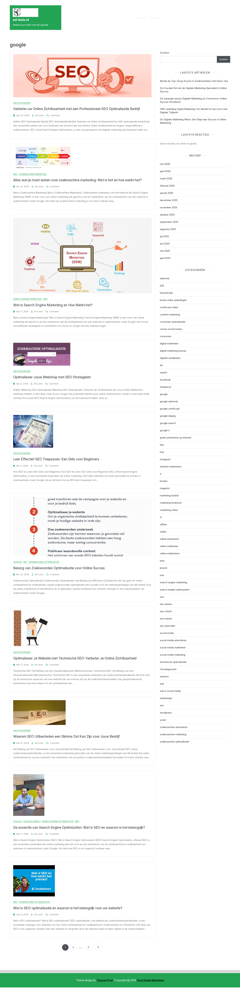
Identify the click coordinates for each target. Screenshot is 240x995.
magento (165, 488)
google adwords (169, 401)
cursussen (165, 336)
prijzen (163, 567)
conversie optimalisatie (172, 321)
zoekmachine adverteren (173, 727)
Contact (156, 17)
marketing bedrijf (169, 495)
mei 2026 (165, 164)
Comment (55, 115)
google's (165, 430)
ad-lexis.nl (21, 20)
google (17, 565)
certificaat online (169, 307)
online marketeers (170, 553)
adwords (165, 278)
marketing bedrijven (171, 502)
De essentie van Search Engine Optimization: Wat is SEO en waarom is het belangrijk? (79, 834)
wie (162, 705)
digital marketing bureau (173, 350)
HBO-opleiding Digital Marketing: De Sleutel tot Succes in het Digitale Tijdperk (193, 110)
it (160, 473)
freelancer (165, 386)
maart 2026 (166, 178)
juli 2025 (164, 236)
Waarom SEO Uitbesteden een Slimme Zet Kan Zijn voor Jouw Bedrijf (66, 742)
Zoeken (164, 52)
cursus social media (171, 329)
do (161, 365)
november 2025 (168, 207)
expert (163, 372)
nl (161, 517)
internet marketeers (171, 466)
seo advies (166, 604)
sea (162, 575)
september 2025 (169, 221)
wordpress (166, 712)
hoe (162, 452)
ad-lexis (39, 115)
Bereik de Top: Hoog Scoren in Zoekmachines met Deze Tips (194, 81)
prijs (162, 560)
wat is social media (170, 690)
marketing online (169, 509)
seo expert (166, 618)
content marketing (170, 314)
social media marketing (172, 654)
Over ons (141, 17)
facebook (165, 379)
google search (32, 827)
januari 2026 (166, 192)
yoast (163, 719)
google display (168, 415)
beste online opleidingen (173, 300)
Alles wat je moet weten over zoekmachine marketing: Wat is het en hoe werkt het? (77, 181)
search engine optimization (58, 827)
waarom (164, 676)
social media (167, 633)
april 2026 (165, 171)
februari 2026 (167, 185)
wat (15, 174)
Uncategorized (22, 102)
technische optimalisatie (173, 661)
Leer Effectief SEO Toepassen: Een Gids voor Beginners (56, 462)
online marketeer (169, 546)
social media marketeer (173, 647)
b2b (162, 285)
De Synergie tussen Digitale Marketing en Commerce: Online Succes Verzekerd (193, 100)
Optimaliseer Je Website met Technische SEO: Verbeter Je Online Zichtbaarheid (75, 663)
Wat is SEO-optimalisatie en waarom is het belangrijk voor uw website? (67, 915)
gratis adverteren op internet (175, 437)
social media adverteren (173, 640)
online (163, 531)
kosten (163, 481)
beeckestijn (166, 292)
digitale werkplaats (170, 357)
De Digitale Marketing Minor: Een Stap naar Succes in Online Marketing (193, 121)
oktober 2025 (167, 214)
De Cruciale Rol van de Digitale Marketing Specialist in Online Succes (193, 90)
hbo (162, 444)
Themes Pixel (105, 987)
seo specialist (167, 625)
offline (163, 524)
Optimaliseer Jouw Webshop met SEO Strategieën (52, 379)
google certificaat (170, 408)
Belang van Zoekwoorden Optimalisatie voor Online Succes (59, 572)
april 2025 (165, 258)
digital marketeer (169, 343)
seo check (166, 611)
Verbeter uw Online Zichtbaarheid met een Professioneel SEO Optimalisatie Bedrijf (76, 109)
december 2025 (169, 200)
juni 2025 (165, 243)
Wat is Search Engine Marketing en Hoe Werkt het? (52, 306)
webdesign (166, 698)
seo (25, 565)
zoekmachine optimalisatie (43, 565)
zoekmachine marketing (32, 174)
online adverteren (169, 538)
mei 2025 (165, 250)
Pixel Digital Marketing (150, 987)
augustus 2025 (168, 229)
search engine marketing (27, 300)
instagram (165, 459)
